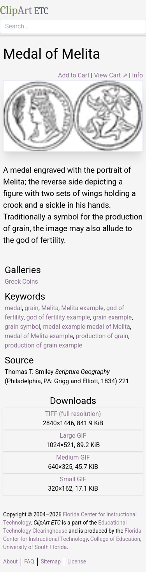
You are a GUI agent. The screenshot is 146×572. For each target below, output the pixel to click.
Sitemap (51, 561)
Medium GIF (73, 457)
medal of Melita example (39, 336)
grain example (112, 317)
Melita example (82, 308)
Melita (49, 308)
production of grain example (43, 345)
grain (32, 308)
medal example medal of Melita (86, 326)
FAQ (29, 561)
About (10, 561)
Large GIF (73, 435)
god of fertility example (58, 317)
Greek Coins (21, 281)
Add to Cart (74, 75)
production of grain (102, 336)
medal (13, 308)
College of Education (115, 539)
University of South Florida (35, 547)
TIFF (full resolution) (73, 414)
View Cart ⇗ (111, 75)
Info (137, 75)
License (76, 561)
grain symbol (22, 326)
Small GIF (73, 479)
